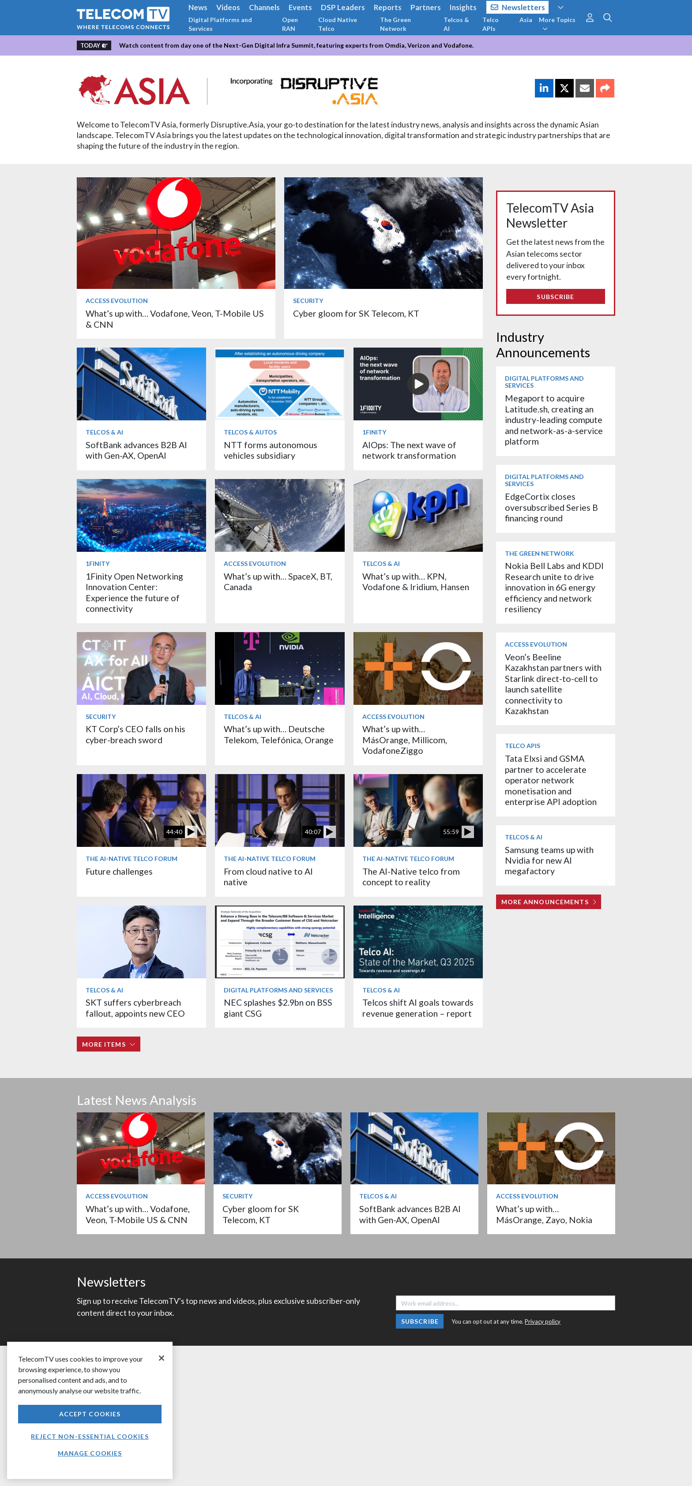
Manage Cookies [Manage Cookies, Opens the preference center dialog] (90, 1453)
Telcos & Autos (250, 432)
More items (108, 1044)
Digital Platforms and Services (220, 24)
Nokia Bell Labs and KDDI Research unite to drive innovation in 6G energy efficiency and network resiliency (554, 587)
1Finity (374, 432)
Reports (388, 7)
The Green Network (395, 24)
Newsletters (518, 7)
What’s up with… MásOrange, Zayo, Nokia (544, 1214)
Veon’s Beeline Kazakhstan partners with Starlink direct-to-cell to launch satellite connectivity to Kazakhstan (553, 684)
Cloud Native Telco (337, 24)
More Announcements (548, 902)
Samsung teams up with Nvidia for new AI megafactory (549, 860)
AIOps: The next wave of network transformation (409, 450)
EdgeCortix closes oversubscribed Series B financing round (551, 507)
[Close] (161, 1358)
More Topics (557, 24)
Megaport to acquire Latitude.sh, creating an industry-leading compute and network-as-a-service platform (554, 419)
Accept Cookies (90, 1414)
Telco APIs (490, 24)
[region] (90, 1410)
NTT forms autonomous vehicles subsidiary (270, 450)
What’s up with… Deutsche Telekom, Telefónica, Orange (279, 734)
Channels (264, 7)
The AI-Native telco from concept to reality (411, 876)
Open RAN (290, 24)
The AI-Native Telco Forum (131, 858)
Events (300, 7)
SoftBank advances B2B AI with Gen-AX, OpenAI (136, 450)
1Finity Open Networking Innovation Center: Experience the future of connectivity (134, 592)
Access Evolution (117, 300)
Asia (525, 19)
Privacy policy (542, 1321)
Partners (425, 7)
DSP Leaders (343, 7)
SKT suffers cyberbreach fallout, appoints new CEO (135, 1007)
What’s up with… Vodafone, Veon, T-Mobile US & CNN (138, 1214)
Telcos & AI (456, 24)
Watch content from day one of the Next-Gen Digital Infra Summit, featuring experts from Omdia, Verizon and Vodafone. (296, 45)
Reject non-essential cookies (89, 1436)
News (197, 7)
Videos (228, 7)
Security (308, 300)
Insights (463, 7)
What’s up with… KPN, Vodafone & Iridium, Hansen (415, 581)
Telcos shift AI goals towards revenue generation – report (418, 1007)
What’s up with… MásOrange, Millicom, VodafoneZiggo (404, 740)
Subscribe (555, 296)
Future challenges (119, 871)
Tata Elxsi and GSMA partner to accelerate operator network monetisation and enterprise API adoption (551, 780)
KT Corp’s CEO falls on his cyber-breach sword (135, 734)
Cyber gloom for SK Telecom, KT (356, 313)
